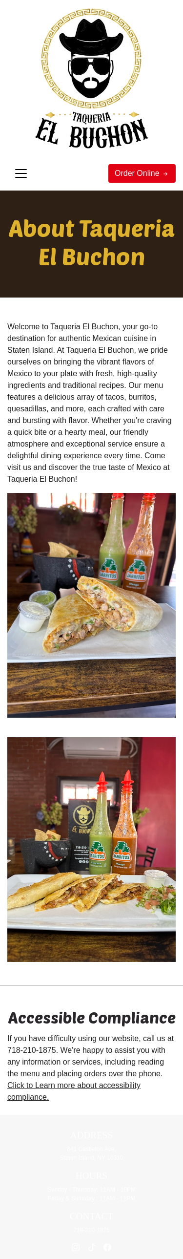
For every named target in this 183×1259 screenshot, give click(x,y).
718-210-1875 (31, 1050)
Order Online (142, 173)
